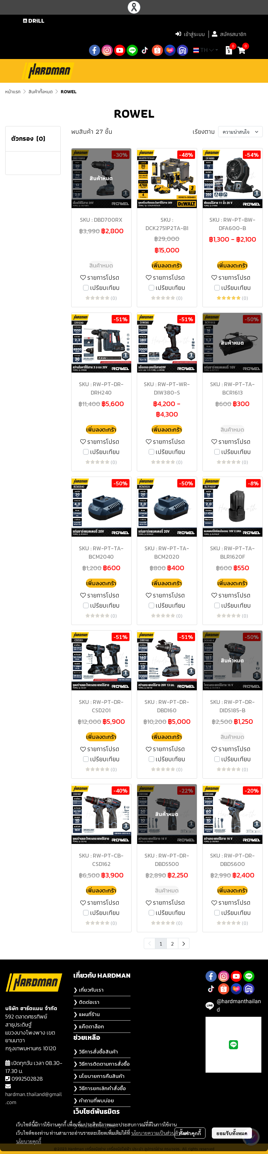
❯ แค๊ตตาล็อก (88, 1026)
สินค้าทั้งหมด (41, 91)
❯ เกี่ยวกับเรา (88, 990)
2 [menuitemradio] (172, 943)
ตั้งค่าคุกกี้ (190, 1133)
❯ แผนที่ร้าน (86, 1014)
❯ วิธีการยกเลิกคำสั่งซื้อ (99, 1088)
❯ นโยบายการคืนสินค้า (99, 1076)
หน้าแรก (13, 91)
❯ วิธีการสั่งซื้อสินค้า (95, 1052)
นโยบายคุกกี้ (28, 1141)
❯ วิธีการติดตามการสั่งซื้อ (101, 1064)
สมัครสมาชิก (229, 34)
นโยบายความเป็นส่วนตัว (155, 1133)
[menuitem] (183, 943)
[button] (126, 34)
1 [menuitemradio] (160, 943)
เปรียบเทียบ (105, 288)
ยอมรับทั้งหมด (231, 1133)
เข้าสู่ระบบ (190, 34)
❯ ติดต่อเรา (86, 1002)
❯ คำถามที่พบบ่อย (93, 1100)
